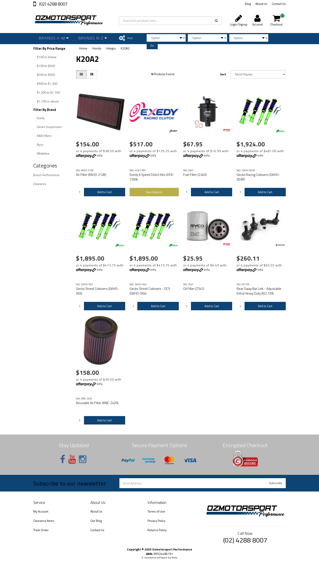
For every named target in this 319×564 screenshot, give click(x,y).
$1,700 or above (48, 101)
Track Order (41, 530)
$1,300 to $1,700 (48, 92)
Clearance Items (43, 520)
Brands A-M (54, 38)
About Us (261, 3)
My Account (40, 511)
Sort (223, 74)
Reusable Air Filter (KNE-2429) (97, 402)
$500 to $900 (46, 74)
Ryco (40, 144)
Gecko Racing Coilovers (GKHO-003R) (258, 177)
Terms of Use (156, 511)
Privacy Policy (156, 520)
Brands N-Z (92, 38)
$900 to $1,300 (47, 83)
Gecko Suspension (49, 126)
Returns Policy (157, 530)
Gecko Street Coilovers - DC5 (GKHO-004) (150, 291)
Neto (174, 557)
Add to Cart (104, 192)
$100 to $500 (46, 65)
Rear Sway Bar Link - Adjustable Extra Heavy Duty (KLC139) (259, 291)
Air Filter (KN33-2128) (91, 174)
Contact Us (279, 3)
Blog (248, 3)
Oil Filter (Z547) (193, 288)
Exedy (41, 118)
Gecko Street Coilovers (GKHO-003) (97, 291)
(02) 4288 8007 (53, 3)
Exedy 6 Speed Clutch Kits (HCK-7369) (152, 177)
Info (100, 155)
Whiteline (43, 153)
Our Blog (96, 520)
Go (152, 45)
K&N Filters (44, 135)
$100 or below (46, 57)
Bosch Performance (46, 175)
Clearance (39, 183)
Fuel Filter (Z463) (195, 174)
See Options (154, 192)
